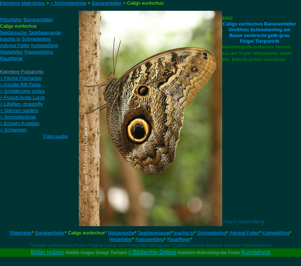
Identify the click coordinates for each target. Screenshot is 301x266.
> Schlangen (13, 129)
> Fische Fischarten (21, 78)
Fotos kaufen (55, 136)
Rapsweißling (149, 239)
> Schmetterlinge (18, 117)
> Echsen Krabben (19, 123)
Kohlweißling (276, 232)
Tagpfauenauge (154, 232)
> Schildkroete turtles (22, 91)
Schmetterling (211, 232)
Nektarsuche (121, 232)
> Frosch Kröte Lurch (22, 97)
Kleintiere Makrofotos (22, 3)
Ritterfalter (21, 232)
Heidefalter (120, 239)
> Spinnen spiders (19, 110)
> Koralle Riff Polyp (20, 84)
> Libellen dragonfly (21, 104)
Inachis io (184, 232)
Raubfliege (178, 239)
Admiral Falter (244, 232)
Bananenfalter (50, 232)
